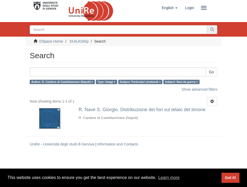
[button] (169, 7)
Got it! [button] (230, 178)
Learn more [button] (169, 177)
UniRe (35, 144)
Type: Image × (106, 81)
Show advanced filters (199, 89)
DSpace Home (51, 41)
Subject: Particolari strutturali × (140, 81)
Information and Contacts (117, 144)
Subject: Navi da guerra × (181, 81)
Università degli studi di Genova (68, 144)
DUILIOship (79, 41)
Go (211, 72)
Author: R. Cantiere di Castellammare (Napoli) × (62, 81)
